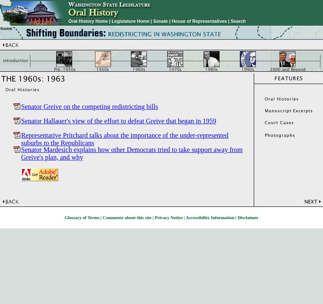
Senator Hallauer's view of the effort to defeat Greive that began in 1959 (118, 120)
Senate (160, 21)
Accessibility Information (210, 217)
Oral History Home (88, 21)
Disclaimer (248, 217)
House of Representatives (199, 21)
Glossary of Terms (82, 217)
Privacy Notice (169, 217)
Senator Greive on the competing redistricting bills (89, 106)
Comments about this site (127, 217)
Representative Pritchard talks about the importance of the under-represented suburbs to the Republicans (124, 135)
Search (238, 21)
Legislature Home (130, 21)
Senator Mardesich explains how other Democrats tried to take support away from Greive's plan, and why (132, 149)
